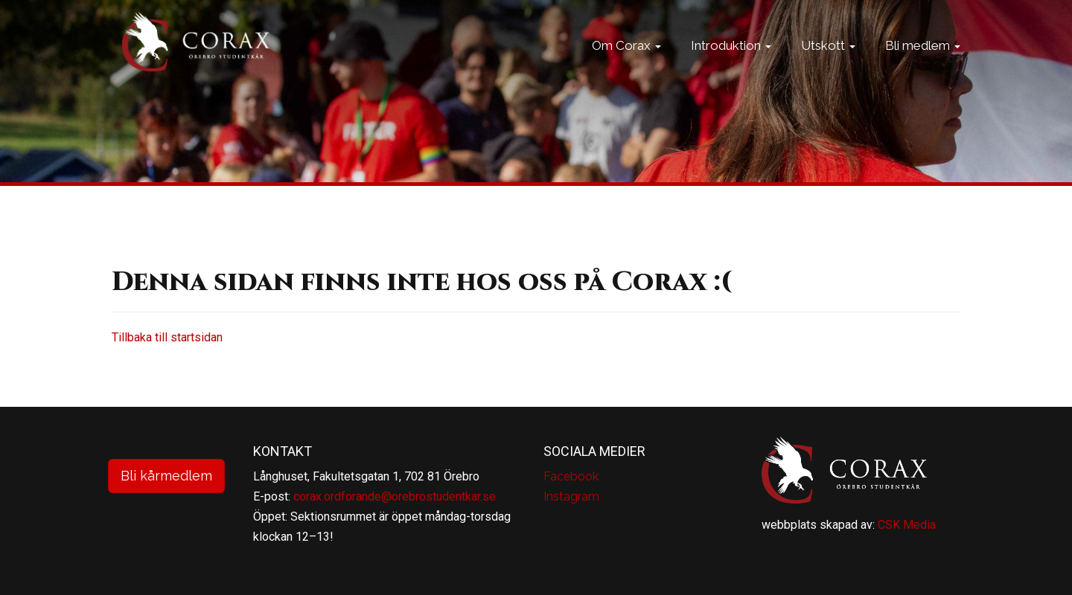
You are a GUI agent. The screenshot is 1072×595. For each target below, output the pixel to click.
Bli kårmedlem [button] (166, 475)
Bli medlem (922, 63)
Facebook (571, 476)
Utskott (828, 63)
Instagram (571, 496)
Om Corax (626, 63)
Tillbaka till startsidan (167, 337)
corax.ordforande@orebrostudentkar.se (394, 496)
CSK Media (907, 525)
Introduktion (731, 63)
